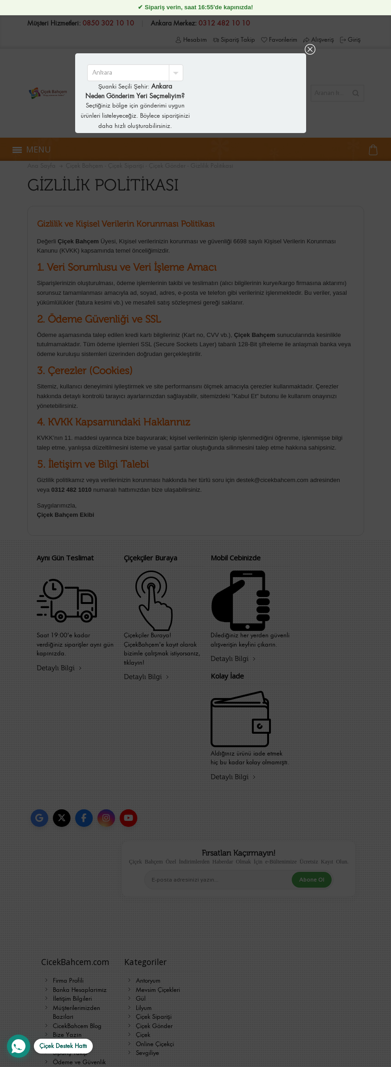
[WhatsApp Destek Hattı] (50, 1046)
